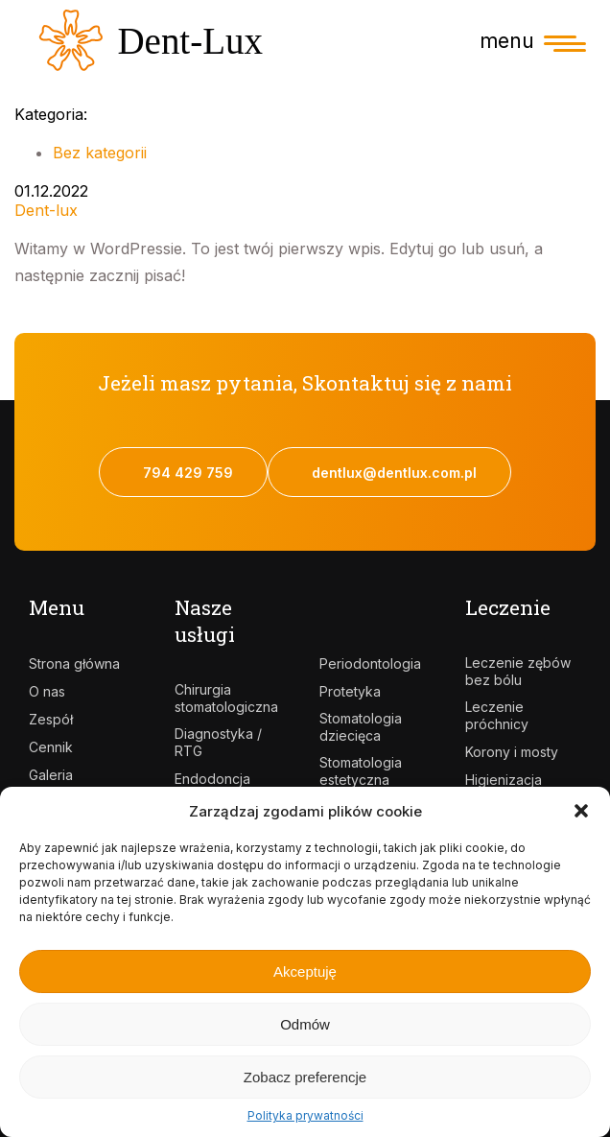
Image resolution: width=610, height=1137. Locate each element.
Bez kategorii (100, 152)
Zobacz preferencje (305, 1077)
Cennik (51, 747)
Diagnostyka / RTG (218, 742)
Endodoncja (212, 778)
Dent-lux (46, 210)
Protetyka (350, 691)
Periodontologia (370, 663)
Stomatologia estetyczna (360, 771)
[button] (581, 810)
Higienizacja (503, 779)
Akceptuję (305, 971)
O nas (47, 691)
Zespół (51, 719)
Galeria (51, 775)
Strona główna (74, 663)
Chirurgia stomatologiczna (226, 698)
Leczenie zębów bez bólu (518, 671)
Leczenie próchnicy (496, 715)
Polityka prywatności (305, 1115)
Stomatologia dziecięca (360, 727)
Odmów (305, 1024)
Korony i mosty (511, 752)
